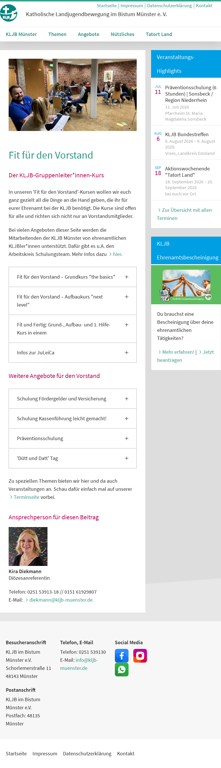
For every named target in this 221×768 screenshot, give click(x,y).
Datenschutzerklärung (169, 5)
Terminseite (26, 497)
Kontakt (204, 5)
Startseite (107, 5)
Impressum (132, 5)
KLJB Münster (21, 34)
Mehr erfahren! (178, 352)
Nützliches (122, 34)
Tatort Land (159, 34)
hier (117, 254)
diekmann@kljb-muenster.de (61, 599)
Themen (57, 34)
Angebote (88, 34)
